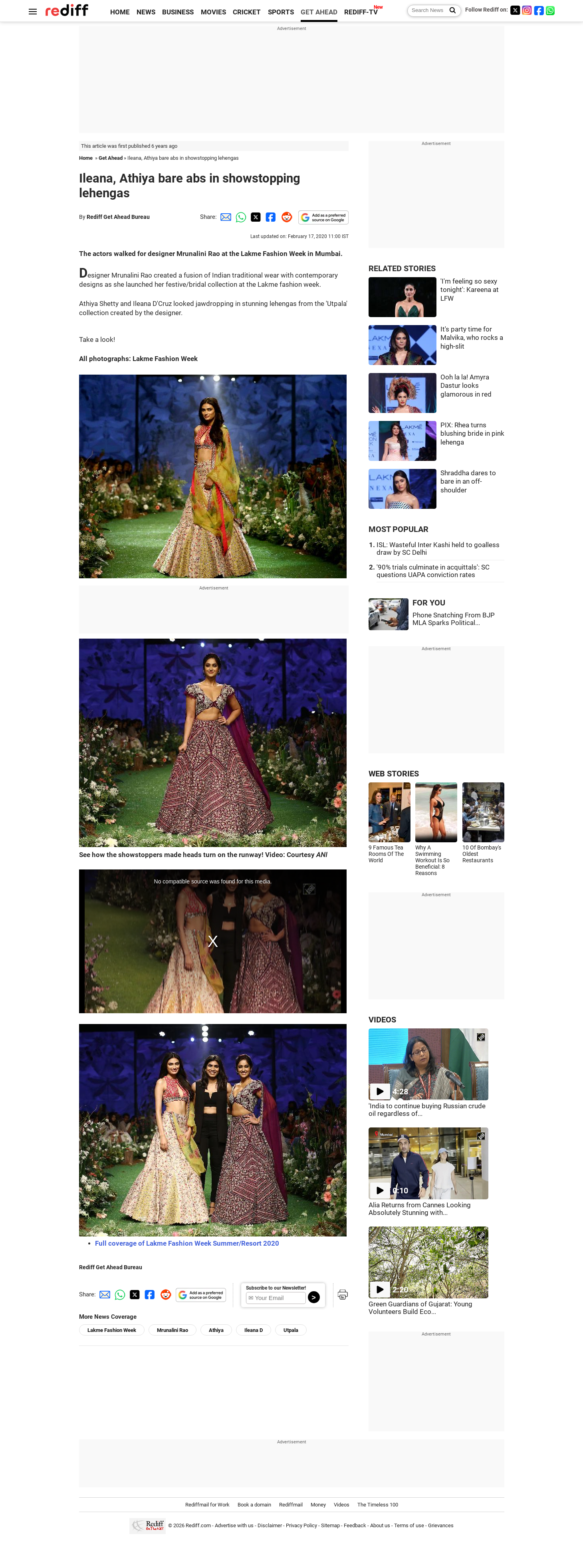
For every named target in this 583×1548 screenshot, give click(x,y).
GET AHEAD (319, 12)
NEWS (146, 12)
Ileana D (253, 1330)
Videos (341, 1505)
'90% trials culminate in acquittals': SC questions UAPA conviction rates (433, 571)
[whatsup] (551, 10)
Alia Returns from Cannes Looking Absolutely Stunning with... (420, 1209)
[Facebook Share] (270, 216)
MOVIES (213, 12)
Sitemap (330, 1525)
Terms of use (409, 1525)
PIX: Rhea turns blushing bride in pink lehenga (472, 433)
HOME (120, 12)
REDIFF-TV (361, 12)
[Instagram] (527, 10)
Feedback (355, 1525)
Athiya (216, 1330)
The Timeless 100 (377, 1505)
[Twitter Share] (254, 216)
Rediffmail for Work (207, 1505)
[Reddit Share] (285, 216)
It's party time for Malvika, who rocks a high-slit (471, 337)
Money (318, 1505)
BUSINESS (178, 12)
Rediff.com (198, 1525)
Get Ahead (111, 158)
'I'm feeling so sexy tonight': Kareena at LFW (469, 290)
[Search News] (450, 11)
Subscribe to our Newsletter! (276, 1288)
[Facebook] (539, 10)
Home (86, 158)
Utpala (291, 1330)
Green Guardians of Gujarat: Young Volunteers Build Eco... (420, 1308)
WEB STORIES (394, 773)
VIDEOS (382, 1019)
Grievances (441, 1525)
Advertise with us (234, 1525)
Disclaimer (270, 1525)
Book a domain (254, 1505)
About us (380, 1525)
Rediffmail (291, 1505)
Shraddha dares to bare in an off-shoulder (468, 481)
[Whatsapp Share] (239, 216)
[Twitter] (515, 10)
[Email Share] (224, 216)
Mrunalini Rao (172, 1330)
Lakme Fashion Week (111, 1330)
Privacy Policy (301, 1525)
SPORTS (281, 12)
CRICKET (247, 12)
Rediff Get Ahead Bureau (118, 217)
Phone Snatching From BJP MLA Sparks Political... (453, 619)
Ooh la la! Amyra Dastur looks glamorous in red (466, 385)
